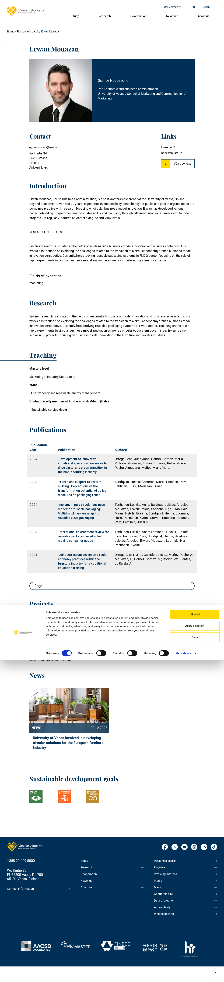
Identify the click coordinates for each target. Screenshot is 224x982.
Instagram (194, 847)
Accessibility (164, 912)
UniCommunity (172, 7)
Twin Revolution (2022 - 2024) (50, 660)
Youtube (184, 847)
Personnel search (27, 31)
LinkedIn (204, 847)
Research (105, 16)
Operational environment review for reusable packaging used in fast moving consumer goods (83, 536)
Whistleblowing (166, 919)
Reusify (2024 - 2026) (44, 633)
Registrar (161, 868)
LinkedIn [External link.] (166, 147)
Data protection (166, 905)
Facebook (165, 847)
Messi (158, 890)
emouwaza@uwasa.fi (46, 147)
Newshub (172, 16)
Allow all (195, 936)
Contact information (22, 889)
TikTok (214, 847)
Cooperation (138, 16)
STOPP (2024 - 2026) (43, 646)
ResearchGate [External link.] (169, 153)
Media (159, 883)
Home (10, 31)
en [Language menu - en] (193, 7)
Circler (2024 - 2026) (43, 639)
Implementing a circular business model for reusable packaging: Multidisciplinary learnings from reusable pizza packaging (81, 511)
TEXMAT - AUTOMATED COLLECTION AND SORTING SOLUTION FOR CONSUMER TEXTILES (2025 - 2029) (101, 626)
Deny (195, 959)
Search (206, 7)
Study (75, 16)
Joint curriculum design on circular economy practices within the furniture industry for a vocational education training (83, 561)
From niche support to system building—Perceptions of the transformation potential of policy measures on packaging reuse (82, 488)
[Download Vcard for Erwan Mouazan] (178, 163)
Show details (184, 975)
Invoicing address (167, 875)
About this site (165, 897)
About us (203, 16)
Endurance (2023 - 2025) (46, 653)
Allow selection (194, 947)
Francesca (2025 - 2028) (46, 619)
